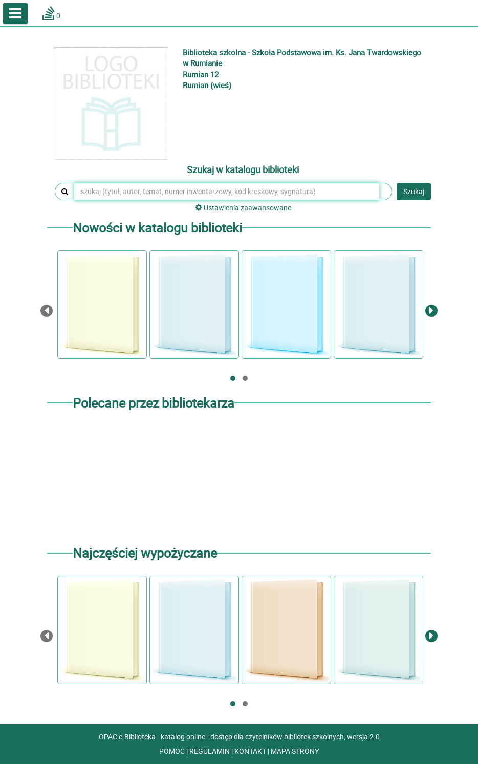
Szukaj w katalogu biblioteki (243, 170)
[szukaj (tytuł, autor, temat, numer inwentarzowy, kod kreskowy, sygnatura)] (226, 191)
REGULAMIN (210, 751)
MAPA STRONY (295, 751)
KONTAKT (251, 751)
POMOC (172, 751)
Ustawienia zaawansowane (243, 208)
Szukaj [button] (413, 191)
